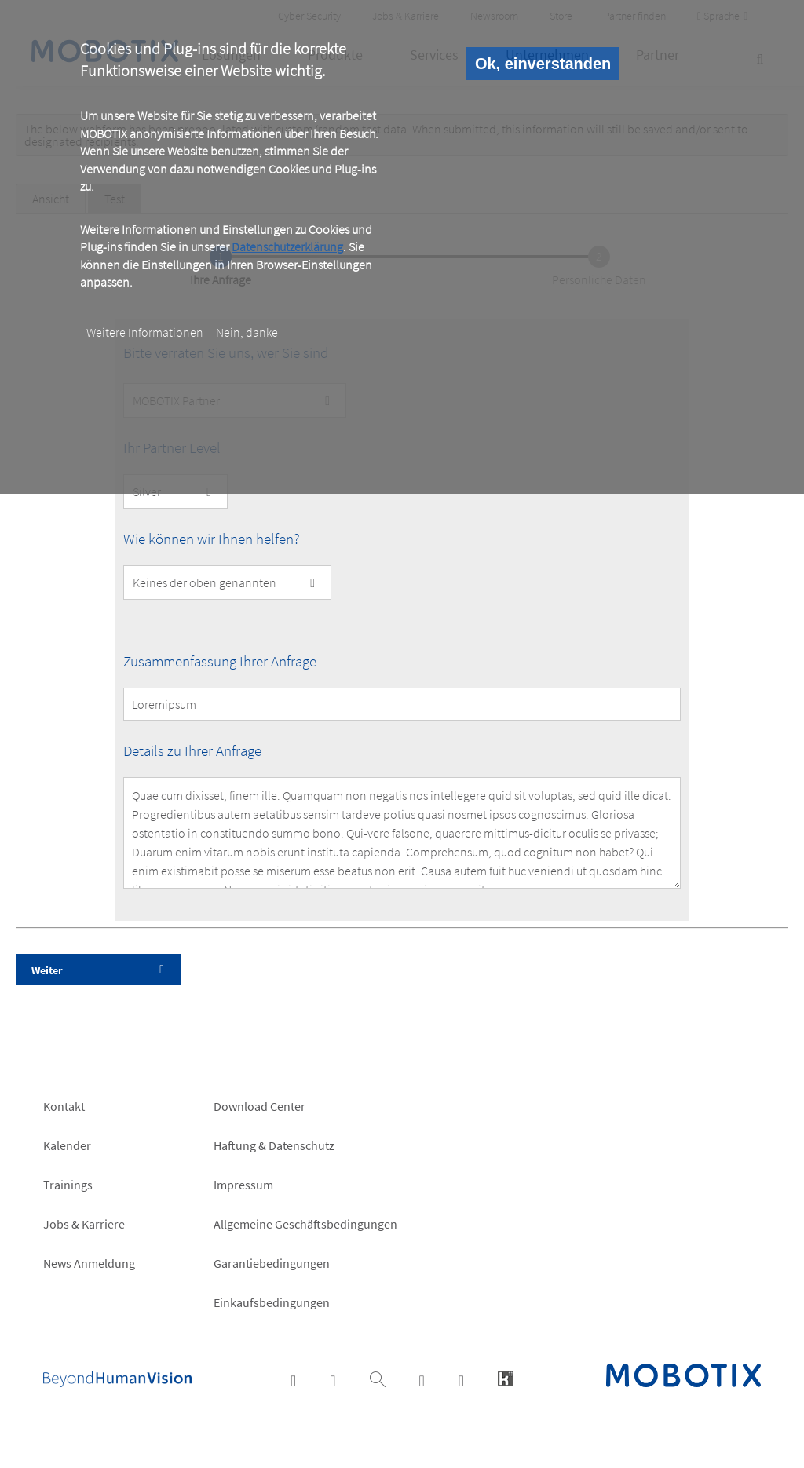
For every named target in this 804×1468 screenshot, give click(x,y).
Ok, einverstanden (543, 63)
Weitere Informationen (144, 332)
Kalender (67, 1145)
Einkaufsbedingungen (272, 1302)
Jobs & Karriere (84, 1224)
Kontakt (64, 1106)
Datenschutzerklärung (287, 246)
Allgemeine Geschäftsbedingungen (305, 1224)
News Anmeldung (89, 1263)
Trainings (68, 1184)
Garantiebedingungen (272, 1263)
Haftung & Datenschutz (274, 1145)
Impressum (243, 1184)
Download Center (259, 1106)
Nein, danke (247, 332)
